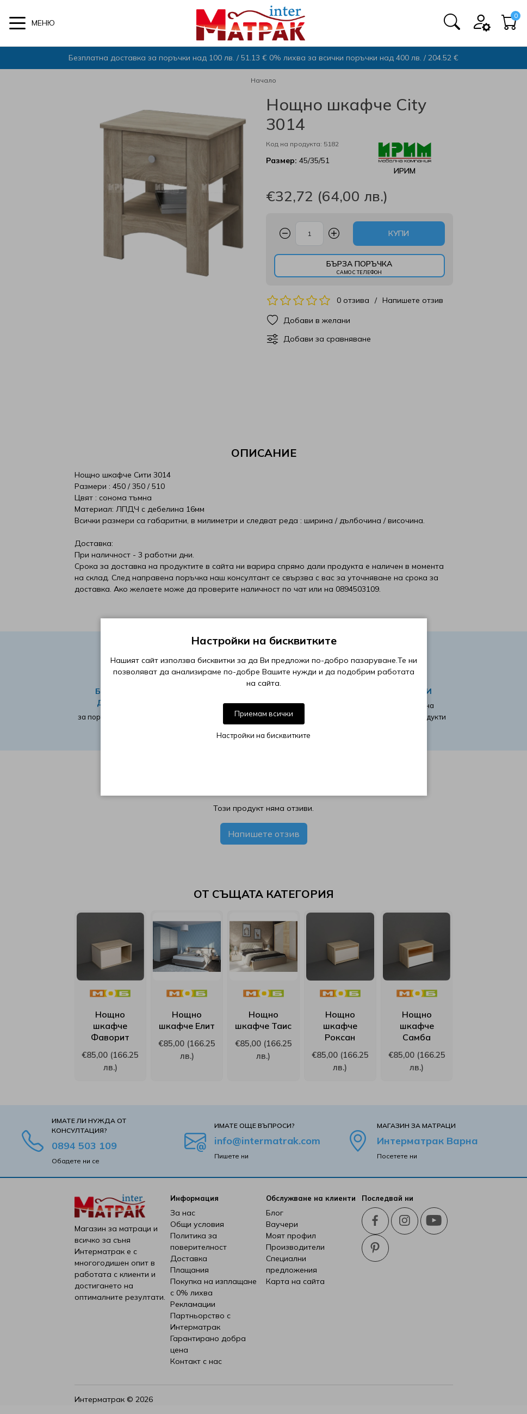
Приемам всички (263, 713)
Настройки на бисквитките (263, 735)
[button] (32, 23)
